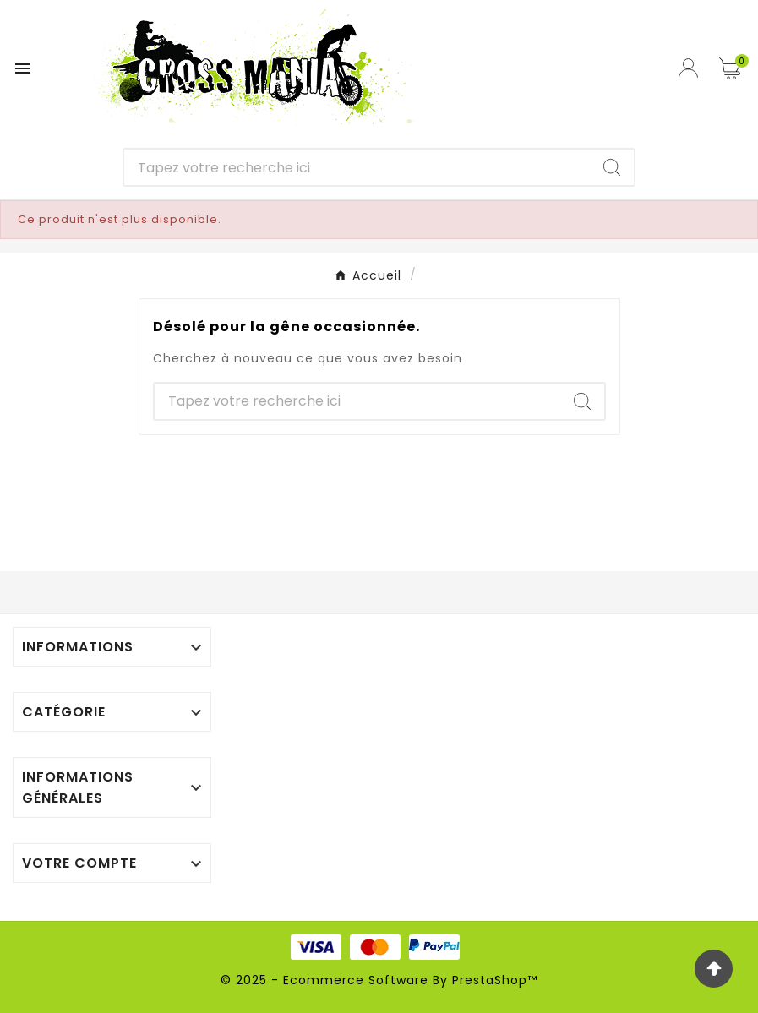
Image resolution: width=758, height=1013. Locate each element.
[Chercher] (357, 167)
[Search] (611, 167)
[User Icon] (690, 68)
